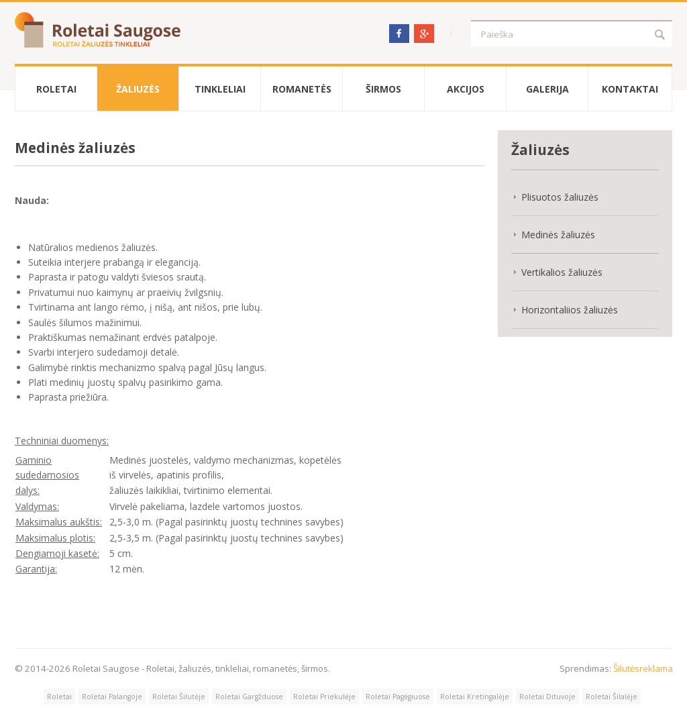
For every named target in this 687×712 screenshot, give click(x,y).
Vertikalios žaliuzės (561, 272)
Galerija (547, 89)
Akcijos (465, 89)
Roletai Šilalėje (611, 696)
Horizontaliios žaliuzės (569, 309)
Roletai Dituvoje (547, 696)
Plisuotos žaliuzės (559, 197)
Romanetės (301, 89)
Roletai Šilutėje (178, 696)
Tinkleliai (220, 89)
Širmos (383, 89)
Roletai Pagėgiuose (398, 696)
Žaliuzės (138, 89)
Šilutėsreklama (643, 668)
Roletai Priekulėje (324, 696)
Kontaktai (630, 89)
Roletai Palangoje (112, 696)
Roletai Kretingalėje (474, 696)
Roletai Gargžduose (249, 696)
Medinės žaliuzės (558, 234)
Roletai (56, 89)
